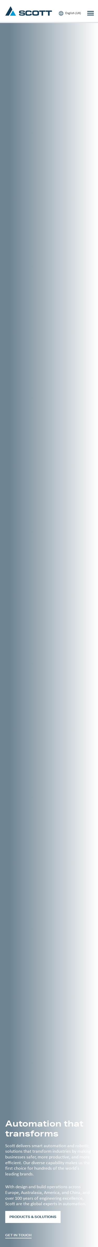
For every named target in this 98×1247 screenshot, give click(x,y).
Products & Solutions (32, 1217)
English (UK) (70, 13)
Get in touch (18, 1235)
